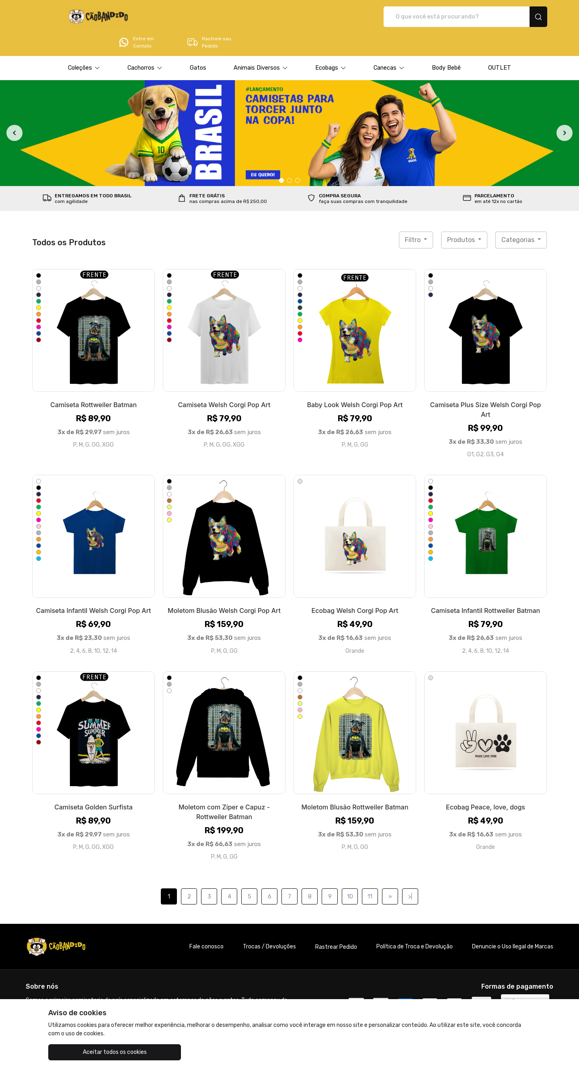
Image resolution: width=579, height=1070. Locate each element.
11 (370, 874)
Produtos (461, 217)
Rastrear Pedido (336, 924)
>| (410, 874)
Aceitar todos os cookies (89, 1052)
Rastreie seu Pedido (516, 17)
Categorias (518, 217)
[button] (84, 45)
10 (350, 874)
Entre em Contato (443, 17)
